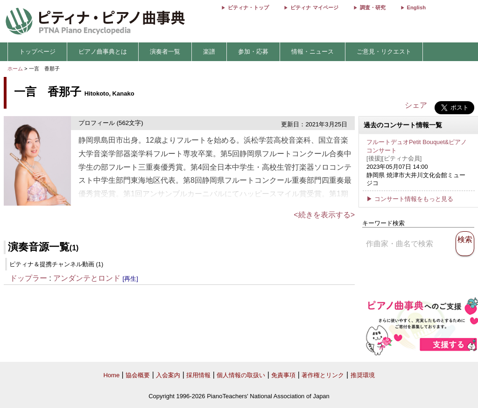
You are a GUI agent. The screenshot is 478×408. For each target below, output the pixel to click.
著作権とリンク (323, 375)
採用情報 (198, 375)
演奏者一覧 (165, 51)
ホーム (15, 68)
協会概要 (138, 375)
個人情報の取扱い (241, 375)
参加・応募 (253, 51)
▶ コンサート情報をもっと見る (409, 198)
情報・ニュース (312, 51)
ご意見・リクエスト (384, 51)
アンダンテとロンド (86, 278)
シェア (416, 105)
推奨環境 (363, 375)
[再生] (130, 278)
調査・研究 (373, 7)
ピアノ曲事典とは (102, 51)
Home (111, 375)
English (416, 7)
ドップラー (28, 278)
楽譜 (209, 51)
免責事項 (283, 375)
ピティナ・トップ (248, 7)
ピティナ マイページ (314, 7)
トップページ (37, 51)
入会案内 (168, 375)
